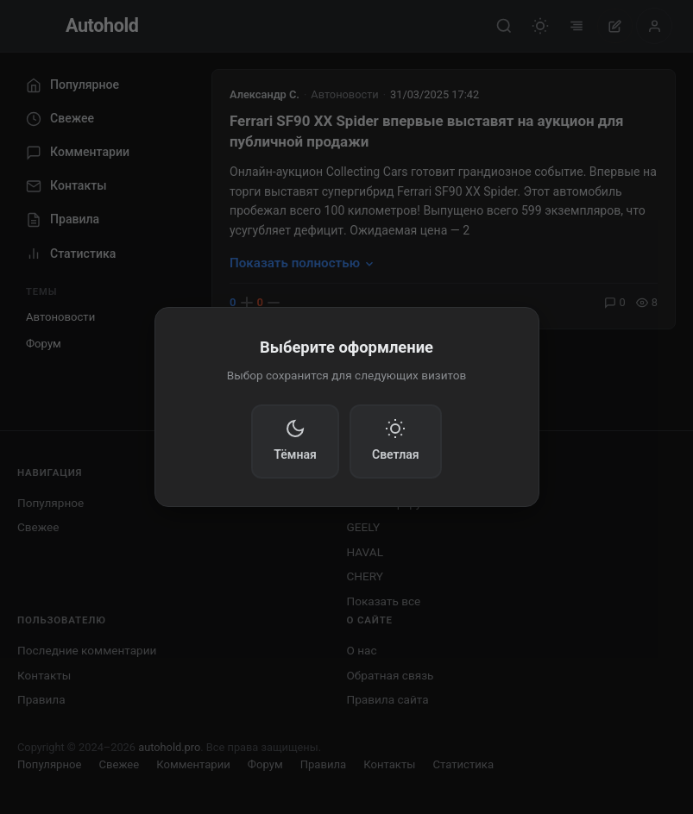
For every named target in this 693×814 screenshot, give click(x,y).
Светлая (395, 439)
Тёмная (295, 439)
